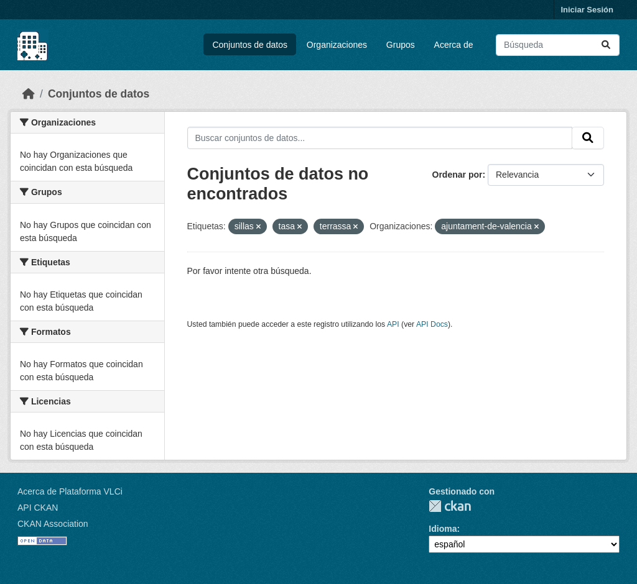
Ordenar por (457, 175)
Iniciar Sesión (586, 9)
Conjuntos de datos (249, 45)
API (393, 324)
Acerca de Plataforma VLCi (70, 491)
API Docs (432, 324)
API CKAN (37, 508)
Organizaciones (337, 45)
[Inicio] (28, 94)
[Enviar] (605, 45)
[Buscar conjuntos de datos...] (558, 45)
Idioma (443, 529)
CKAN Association (52, 524)
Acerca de (453, 45)
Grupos (400, 45)
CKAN (450, 506)
